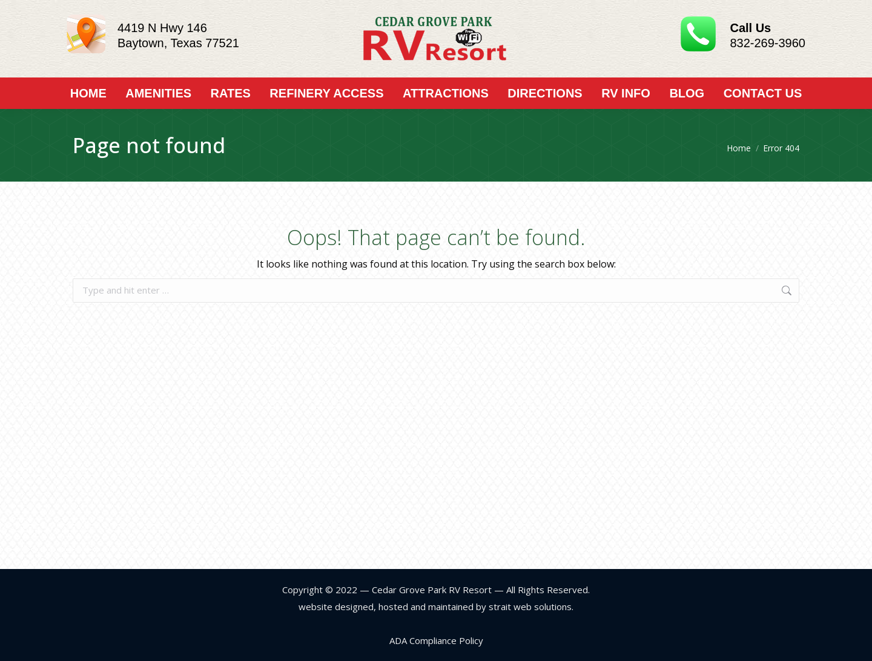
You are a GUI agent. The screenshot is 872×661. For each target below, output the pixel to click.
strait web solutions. (529, 606)
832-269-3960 (767, 43)
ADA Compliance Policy (436, 640)
